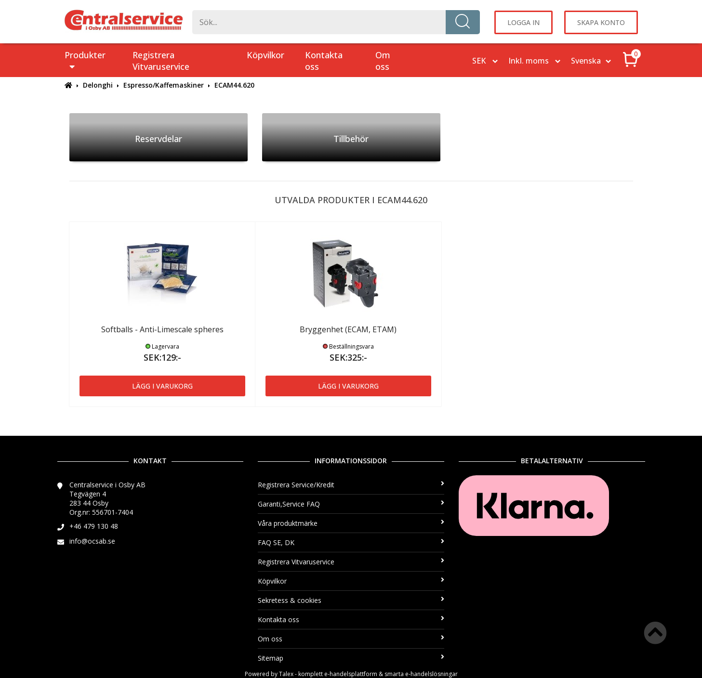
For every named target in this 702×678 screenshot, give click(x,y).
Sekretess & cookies (351, 600)
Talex (286, 674)
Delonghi (98, 85)
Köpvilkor (265, 55)
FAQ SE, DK (351, 542)
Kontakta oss (324, 60)
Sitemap (351, 658)
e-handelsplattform (350, 674)
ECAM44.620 (234, 85)
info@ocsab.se (92, 541)
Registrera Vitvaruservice (160, 60)
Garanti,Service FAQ (351, 503)
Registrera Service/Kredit (351, 484)
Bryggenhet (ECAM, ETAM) (348, 329)
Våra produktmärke (351, 523)
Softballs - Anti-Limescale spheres (162, 329)
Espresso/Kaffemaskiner (163, 85)
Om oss (382, 60)
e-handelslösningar (431, 674)
